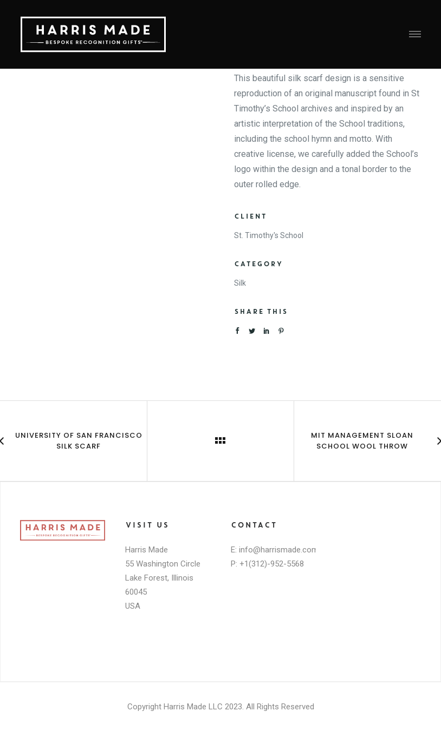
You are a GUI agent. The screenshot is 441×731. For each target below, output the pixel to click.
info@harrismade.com (279, 550)
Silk (240, 283)
